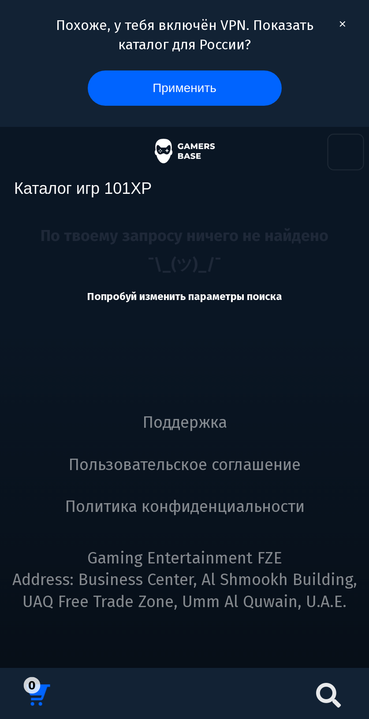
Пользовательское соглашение (184, 464)
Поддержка (184, 422)
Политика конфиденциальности (185, 506)
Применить (184, 88)
